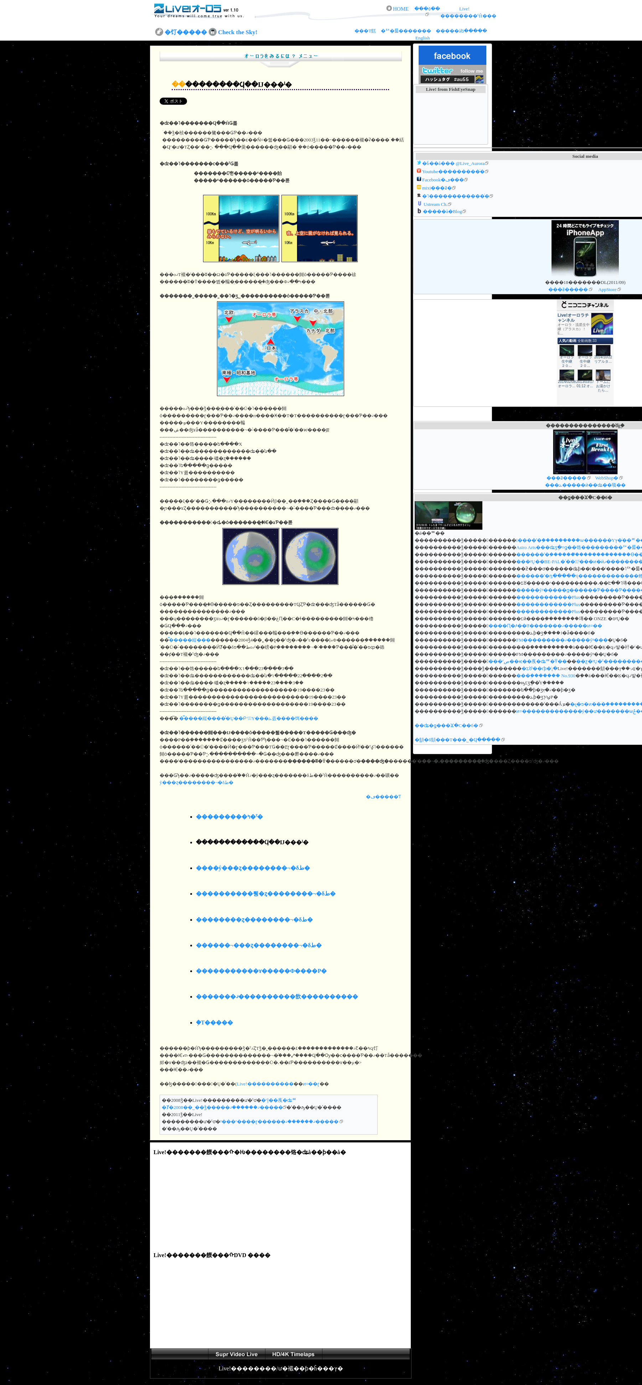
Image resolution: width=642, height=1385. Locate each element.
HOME (401, 9)
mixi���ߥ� (437, 188)
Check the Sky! (238, 32)
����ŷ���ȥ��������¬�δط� (253, 868)
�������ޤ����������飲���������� (277, 997)
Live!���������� (265, 1083)
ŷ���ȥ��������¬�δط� (196, 782)
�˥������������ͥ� (455, 196)
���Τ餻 (365, 30)
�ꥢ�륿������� (406, 30)
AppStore (607, 289)
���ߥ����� (568, 289)
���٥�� (427, 8)
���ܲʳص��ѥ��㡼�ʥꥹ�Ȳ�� (527, 661)
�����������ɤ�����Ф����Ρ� (261, 971)
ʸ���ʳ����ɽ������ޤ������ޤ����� (279, 1121)
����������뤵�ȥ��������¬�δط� (266, 894)
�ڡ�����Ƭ (383, 796)
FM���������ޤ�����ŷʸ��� (562, 640)
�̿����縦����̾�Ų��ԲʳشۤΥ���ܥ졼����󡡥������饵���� (248, 718)
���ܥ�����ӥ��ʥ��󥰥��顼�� (585, 485)
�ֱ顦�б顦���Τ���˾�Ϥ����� (457, 739)
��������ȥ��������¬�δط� (254, 920)
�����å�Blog (442, 211)
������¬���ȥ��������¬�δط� (259, 945)
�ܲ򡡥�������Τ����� (214, 1023)
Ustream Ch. (435, 204)
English (422, 38)
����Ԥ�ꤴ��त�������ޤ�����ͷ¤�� (545, 625)
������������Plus (548, 597)
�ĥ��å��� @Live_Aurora (453, 163)
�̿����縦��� (190, 640)
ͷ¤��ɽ (311, 1083)
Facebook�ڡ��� (443, 179)
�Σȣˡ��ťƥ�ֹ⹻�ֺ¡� (540, 668)
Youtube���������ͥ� (453, 171)
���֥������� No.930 (545, 675)
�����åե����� (461, 30)
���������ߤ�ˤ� (229, 817)
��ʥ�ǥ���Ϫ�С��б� (446, 725)
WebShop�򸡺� (606, 478)
